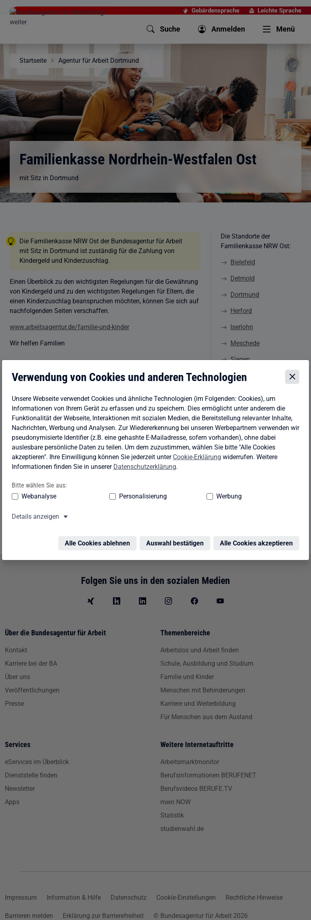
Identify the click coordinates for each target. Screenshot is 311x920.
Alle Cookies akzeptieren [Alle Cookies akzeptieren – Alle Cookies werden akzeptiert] (258, 540)
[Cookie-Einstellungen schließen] (294, 379)
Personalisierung (110, 498)
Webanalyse (37, 498)
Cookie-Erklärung (195, 458)
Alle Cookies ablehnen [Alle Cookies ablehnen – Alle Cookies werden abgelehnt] (99, 540)
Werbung (165, 498)
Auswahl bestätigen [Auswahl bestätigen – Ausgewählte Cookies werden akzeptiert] (176, 540)
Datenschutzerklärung (143, 468)
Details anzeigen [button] (34, 518)
